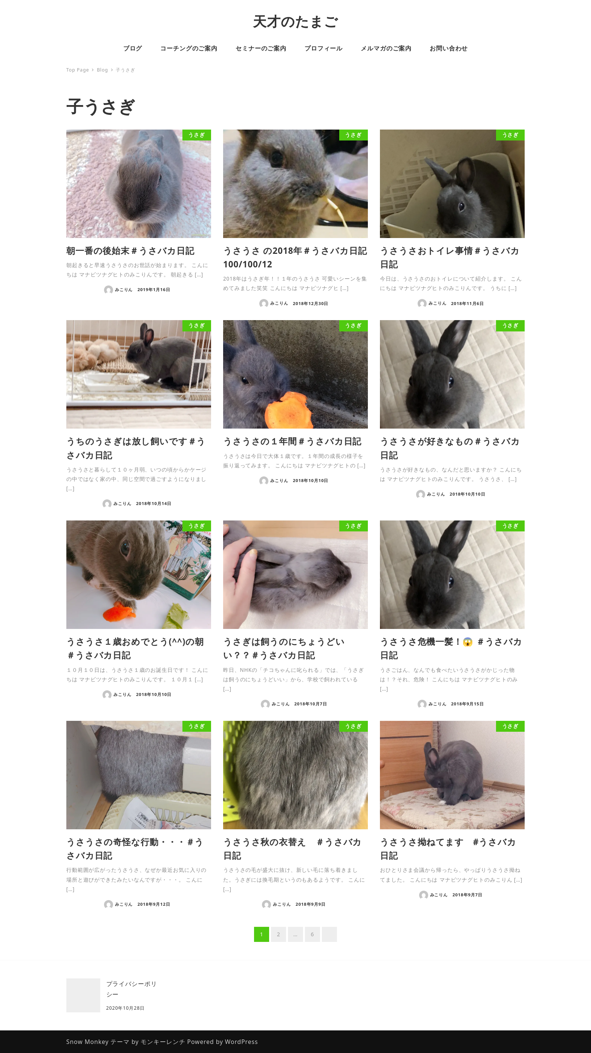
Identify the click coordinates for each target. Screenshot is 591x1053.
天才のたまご (295, 21)
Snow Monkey (87, 1042)
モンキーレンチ (163, 1042)
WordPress (241, 1042)
